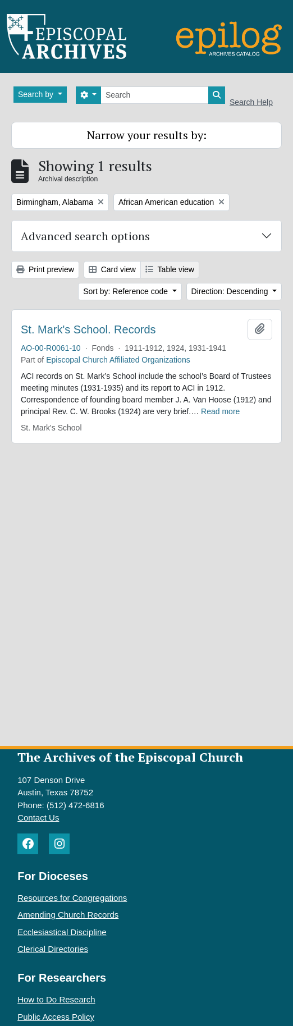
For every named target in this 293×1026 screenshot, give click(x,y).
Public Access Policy (55, 1017)
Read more (220, 411)
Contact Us (38, 817)
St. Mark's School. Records (88, 329)
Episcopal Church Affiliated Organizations (118, 359)
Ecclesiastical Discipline (61, 932)
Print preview (45, 269)
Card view (112, 269)
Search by (37, 94)
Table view (169, 269)
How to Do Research (56, 999)
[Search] (154, 95)
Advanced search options (85, 236)
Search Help (251, 102)
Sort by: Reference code (126, 291)
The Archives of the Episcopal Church (130, 757)
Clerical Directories (52, 949)
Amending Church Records (67, 914)
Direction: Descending (231, 291)
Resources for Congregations (72, 898)
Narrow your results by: (147, 135)
